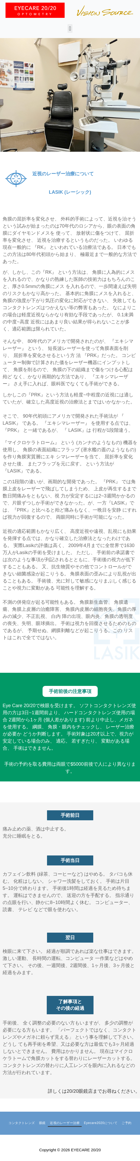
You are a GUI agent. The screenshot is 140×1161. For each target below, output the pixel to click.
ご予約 (127, 1123)
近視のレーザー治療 (65, 1123)
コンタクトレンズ (21, 1123)
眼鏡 (42, 1123)
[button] (70, 28)
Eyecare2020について (100, 1123)
